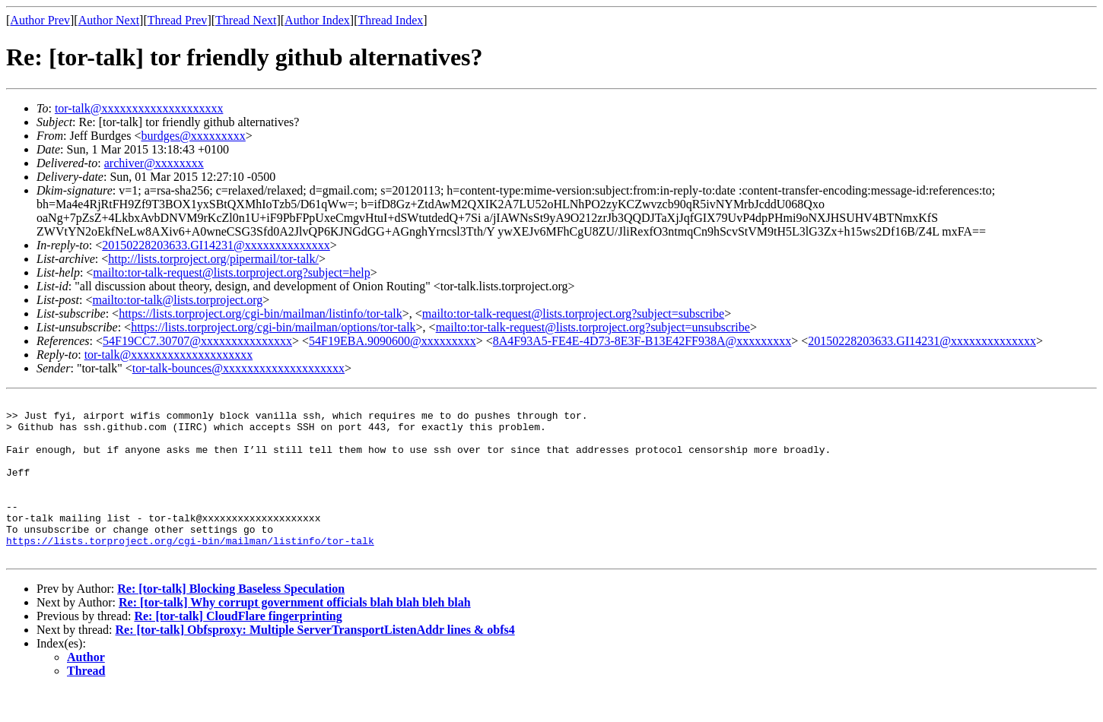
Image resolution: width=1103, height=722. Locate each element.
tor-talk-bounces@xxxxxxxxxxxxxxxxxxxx (238, 368)
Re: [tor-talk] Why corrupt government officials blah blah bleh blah (295, 634)
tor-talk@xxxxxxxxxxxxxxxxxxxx (139, 108)
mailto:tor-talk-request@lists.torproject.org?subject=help (231, 272)
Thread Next (245, 20)
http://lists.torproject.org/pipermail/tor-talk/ (213, 258)
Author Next (108, 20)
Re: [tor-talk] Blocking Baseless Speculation (231, 620)
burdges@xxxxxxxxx (193, 135)
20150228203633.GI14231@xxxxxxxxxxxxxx (216, 245)
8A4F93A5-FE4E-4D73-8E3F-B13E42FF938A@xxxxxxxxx (642, 340)
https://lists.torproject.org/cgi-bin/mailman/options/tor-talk (273, 327)
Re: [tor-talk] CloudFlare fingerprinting (238, 647)
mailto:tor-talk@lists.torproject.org (177, 299)
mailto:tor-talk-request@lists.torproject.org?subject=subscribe (573, 313)
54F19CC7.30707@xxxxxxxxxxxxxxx (197, 340)
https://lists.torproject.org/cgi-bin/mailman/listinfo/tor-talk (260, 313)
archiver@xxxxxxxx (154, 163)
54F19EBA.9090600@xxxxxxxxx (392, 340)
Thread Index (391, 20)
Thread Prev (178, 20)
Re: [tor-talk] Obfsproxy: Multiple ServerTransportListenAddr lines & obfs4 (315, 661)
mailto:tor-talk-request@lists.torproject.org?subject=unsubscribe (593, 327)
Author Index (317, 20)
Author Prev (40, 20)
